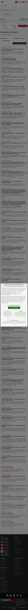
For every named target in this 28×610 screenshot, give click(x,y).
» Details (7, 317)
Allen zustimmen (14, 308)
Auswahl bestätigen (14, 305)
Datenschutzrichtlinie (5, 294)
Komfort (21, 311)
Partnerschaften (15, 320)
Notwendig (8, 311)
